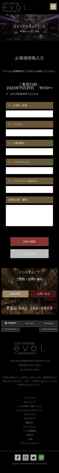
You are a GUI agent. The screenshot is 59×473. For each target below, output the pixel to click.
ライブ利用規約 (29, 435)
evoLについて (30, 406)
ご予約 (29, 443)
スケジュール (29, 418)
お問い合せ (43, 297)
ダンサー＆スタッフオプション (29, 414)
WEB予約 (15, 297)
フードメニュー (29, 431)
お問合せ (29, 439)
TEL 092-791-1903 (29, 312)
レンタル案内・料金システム (29, 410)
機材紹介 (29, 426)
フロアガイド (29, 422)
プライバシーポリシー (29, 447)
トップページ (29, 402)
